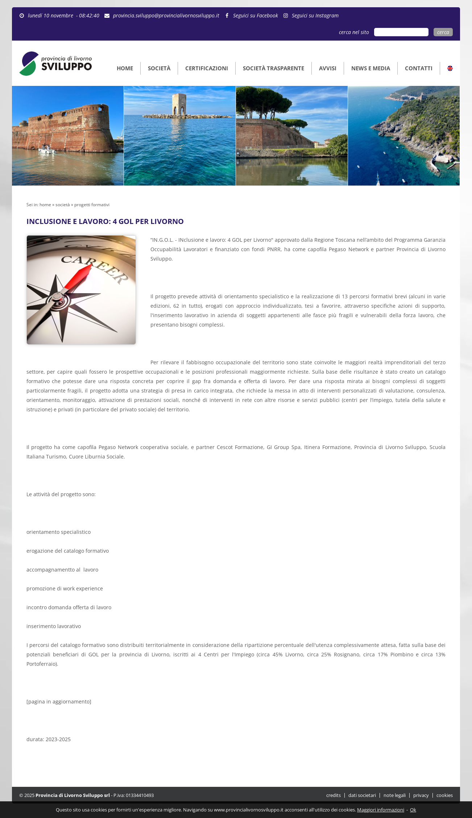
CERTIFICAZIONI (206, 68)
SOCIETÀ (159, 68)
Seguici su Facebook (252, 15)
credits (333, 795)
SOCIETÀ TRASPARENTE (273, 68)
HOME (125, 68)
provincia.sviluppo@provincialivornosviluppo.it (163, 15)
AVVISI (327, 68)
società (62, 205)
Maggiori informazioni (380, 809)
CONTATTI (418, 68)
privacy (421, 795)
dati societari (362, 795)
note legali (395, 795)
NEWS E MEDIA (370, 68)
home (45, 205)
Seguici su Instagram (312, 15)
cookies (444, 795)
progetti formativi (91, 205)
